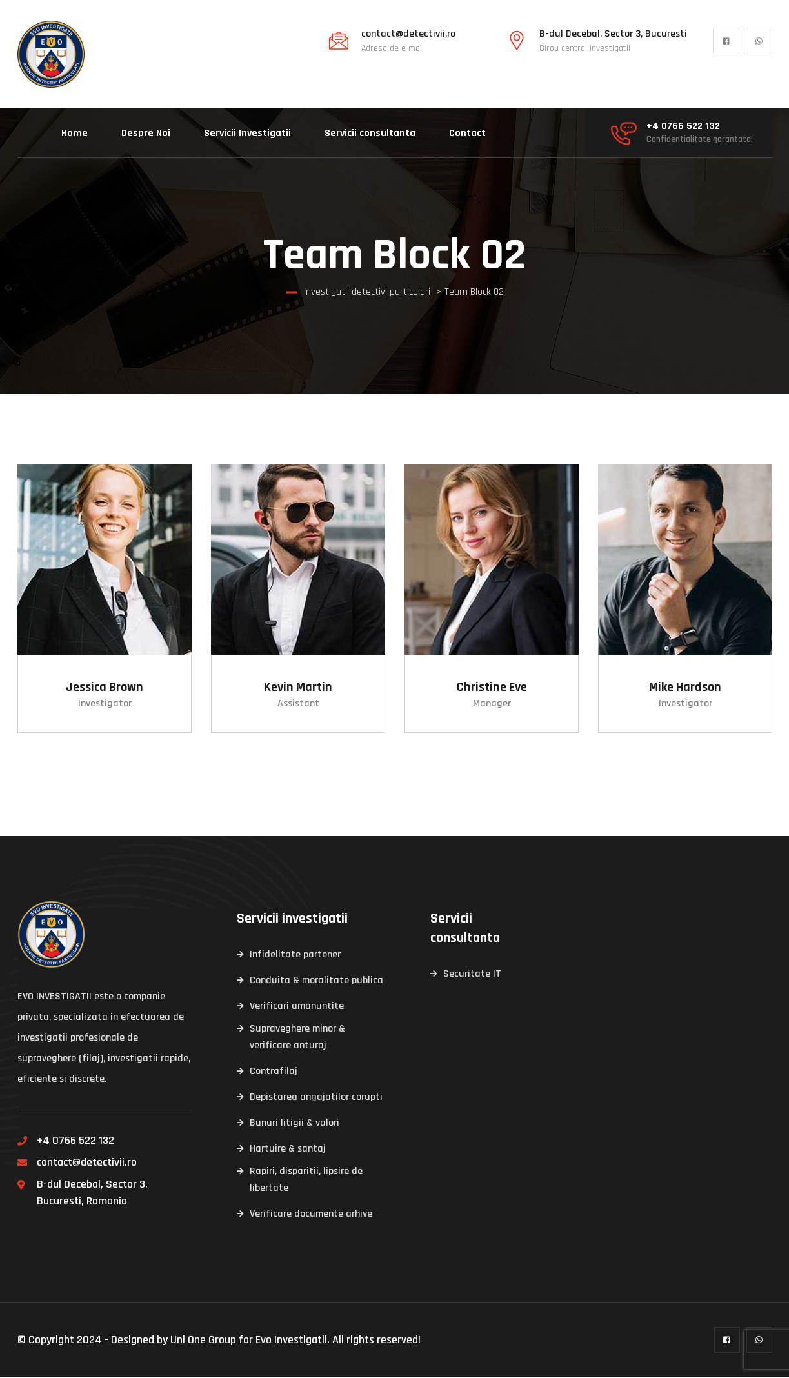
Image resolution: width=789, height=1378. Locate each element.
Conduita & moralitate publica (316, 981)
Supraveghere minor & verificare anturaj (297, 1038)
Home (74, 133)
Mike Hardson (685, 687)
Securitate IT (472, 974)
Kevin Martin (298, 687)
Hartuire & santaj (288, 1149)
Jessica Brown (104, 687)
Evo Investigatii (291, 1340)
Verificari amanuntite (297, 1007)
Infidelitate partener (295, 955)
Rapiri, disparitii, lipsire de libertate (306, 1180)
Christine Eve (491, 687)
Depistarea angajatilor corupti (316, 1097)
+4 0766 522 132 (683, 126)
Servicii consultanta (370, 133)
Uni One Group (203, 1340)
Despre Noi (145, 133)
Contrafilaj (273, 1072)
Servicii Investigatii (247, 133)
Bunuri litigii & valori (294, 1123)
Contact (467, 133)
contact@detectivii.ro (408, 34)
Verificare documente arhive (311, 1214)
